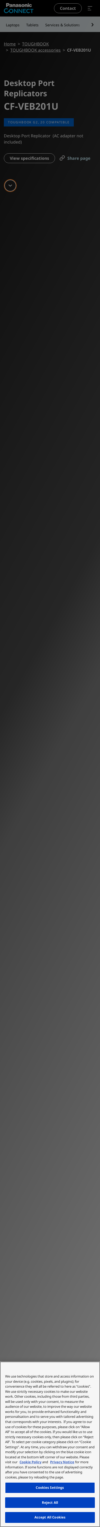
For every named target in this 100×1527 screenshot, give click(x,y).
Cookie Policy (30, 1462)
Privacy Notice (62, 1462)
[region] (50, 1444)
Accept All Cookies (50, 1517)
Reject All (50, 1502)
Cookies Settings (50, 1487)
